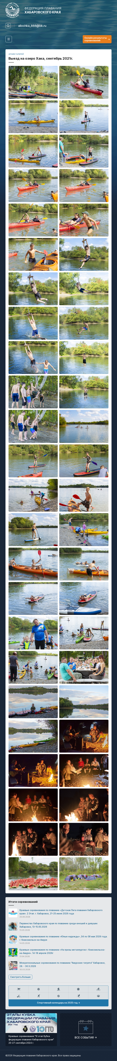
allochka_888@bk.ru (32, 26)
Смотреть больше (20, 977)
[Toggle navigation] (8, 39)
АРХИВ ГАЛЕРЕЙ (16, 54)
